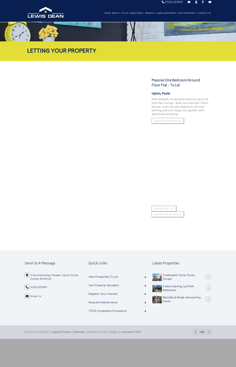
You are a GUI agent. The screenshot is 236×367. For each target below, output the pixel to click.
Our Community (187, 13)
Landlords (136, 13)
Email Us (35, 296)
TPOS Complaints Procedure (107, 311)
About (116, 13)
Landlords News (167, 13)
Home (107, 13)
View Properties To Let (103, 276)
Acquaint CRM (131, 332)
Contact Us (204, 13)
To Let (124, 13)
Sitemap (78, 332)
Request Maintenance (103, 302)
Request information (168, 120)
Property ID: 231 (164, 208)
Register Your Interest (103, 293)
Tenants (150, 13)
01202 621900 (172, 2)
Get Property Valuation (103, 285)
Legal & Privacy (61, 332)
